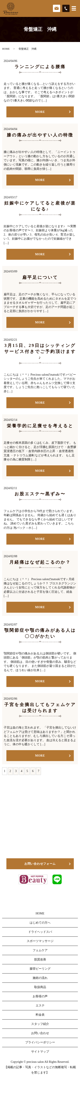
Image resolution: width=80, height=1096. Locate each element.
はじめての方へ (40, 922)
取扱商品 (40, 987)
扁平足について (40, 277)
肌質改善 (40, 959)
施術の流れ (40, 978)
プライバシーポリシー (40, 1042)
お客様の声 (40, 996)
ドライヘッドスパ (40, 931)
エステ (40, 1005)
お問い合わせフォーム (40, 863)
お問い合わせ (40, 1033)
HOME (6, 48)
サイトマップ (40, 1051)
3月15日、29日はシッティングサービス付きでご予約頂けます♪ (40, 351)
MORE (40, 111)
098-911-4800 (43, 841)
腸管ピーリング (40, 968)
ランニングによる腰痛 (40, 66)
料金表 (40, 1014)
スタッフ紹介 (40, 1024)
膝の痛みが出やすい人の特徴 (40, 135)
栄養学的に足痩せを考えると (40, 425)
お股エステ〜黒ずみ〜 (40, 493)
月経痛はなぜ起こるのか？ (40, 562)
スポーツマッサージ (40, 941)
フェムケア (40, 950)
